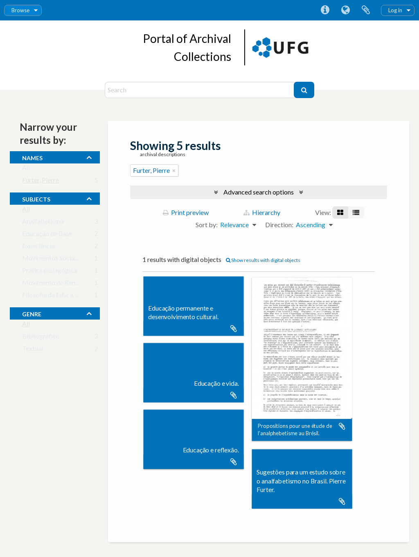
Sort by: (207, 224)
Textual (32, 350)
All (26, 169)
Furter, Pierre (40, 182)
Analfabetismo (43, 223)
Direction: (279, 224)
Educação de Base (47, 235)
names (32, 157)
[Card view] (340, 212)
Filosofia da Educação (52, 296)
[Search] (200, 90)
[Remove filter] (174, 170)
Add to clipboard (234, 328)
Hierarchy (261, 212)
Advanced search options (258, 192)
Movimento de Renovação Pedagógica (76, 284)
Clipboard (366, 10)
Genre (31, 313)
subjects (36, 198)
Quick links (325, 10)
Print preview (186, 212)
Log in (395, 10)
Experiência (38, 247)
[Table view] (356, 212)
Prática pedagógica (49, 272)
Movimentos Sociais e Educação (67, 260)
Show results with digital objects (263, 260)
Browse (20, 10)
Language (345, 10)
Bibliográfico (41, 338)
